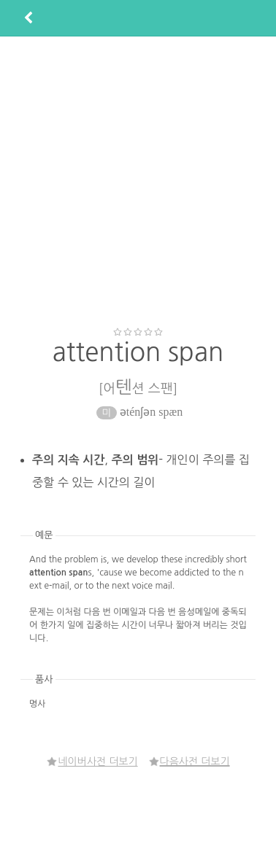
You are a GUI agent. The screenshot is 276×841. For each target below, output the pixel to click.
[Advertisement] (137, 181)
